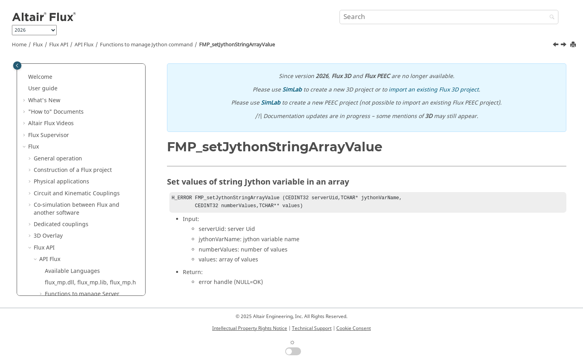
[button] (41, 72)
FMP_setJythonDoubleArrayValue (93, 150)
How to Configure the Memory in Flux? (85, 208)
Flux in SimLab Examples (61, 290)
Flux (38, 44)
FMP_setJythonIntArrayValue (87, 161)
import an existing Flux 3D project (434, 90)
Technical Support (312, 328)
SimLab (292, 90)
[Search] (550, 17)
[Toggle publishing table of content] (17, 65)
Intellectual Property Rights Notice (249, 328)
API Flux (84, 44)
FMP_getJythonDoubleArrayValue (93, 115)
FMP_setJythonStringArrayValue (237, 44)
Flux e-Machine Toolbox (59, 266)
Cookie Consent (353, 328)
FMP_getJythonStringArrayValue (92, 138)
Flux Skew (41, 219)
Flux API (58, 44)
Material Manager (52, 254)
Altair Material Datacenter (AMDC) (73, 243)
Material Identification (58, 231)
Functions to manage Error (80, 196)
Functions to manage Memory (84, 185)
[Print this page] (574, 45)
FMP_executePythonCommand (90, 103)
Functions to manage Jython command (146, 44)
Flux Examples (47, 278)
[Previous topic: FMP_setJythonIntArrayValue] (556, 45)
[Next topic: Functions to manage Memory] (564, 45)
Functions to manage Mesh (81, 72)
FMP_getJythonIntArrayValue (88, 126)
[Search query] (448, 17)
